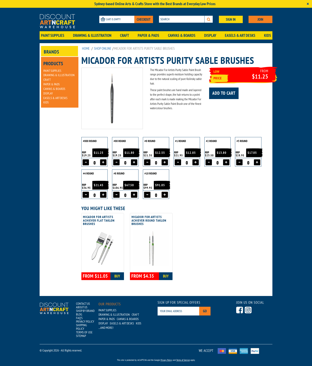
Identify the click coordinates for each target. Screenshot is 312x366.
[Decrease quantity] (86, 162)
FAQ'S (79, 318)
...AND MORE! (105, 328)
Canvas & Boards (181, 35)
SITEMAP (81, 336)
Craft (124, 35)
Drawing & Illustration (92, 35)
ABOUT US (81, 307)
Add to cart (223, 93)
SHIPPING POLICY (81, 327)
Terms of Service (183, 359)
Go (205, 311)
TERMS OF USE (84, 332)
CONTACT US (83, 304)
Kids (267, 35)
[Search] (209, 19)
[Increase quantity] (103, 162)
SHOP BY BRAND (85, 311)
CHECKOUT (144, 19)
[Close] (308, 4)
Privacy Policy (166, 359)
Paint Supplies (52, 35)
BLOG (79, 314)
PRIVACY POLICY (85, 321)
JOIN (260, 19)
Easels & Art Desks (240, 35)
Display (210, 35)
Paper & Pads (148, 35)
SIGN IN (231, 19)
